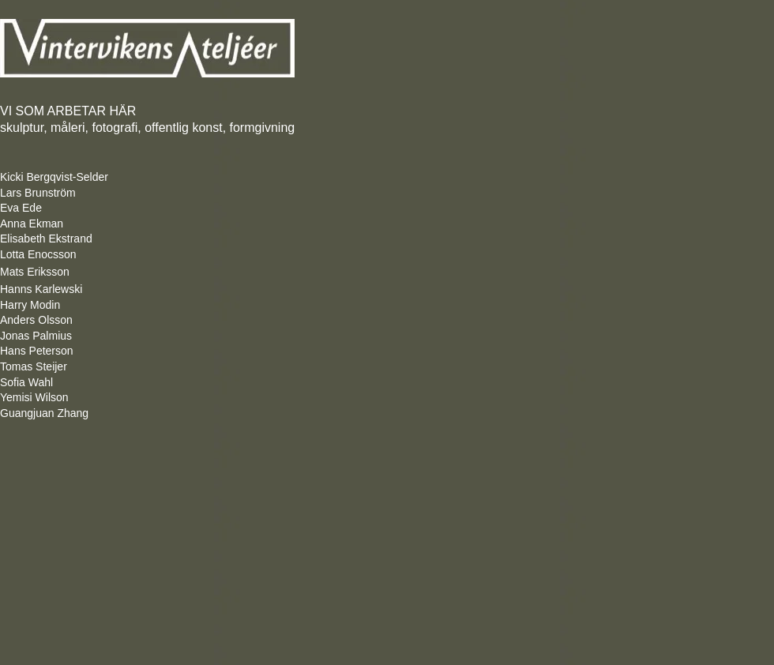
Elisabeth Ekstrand (46, 238)
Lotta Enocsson (38, 254)
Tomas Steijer (33, 366)
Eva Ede (21, 207)
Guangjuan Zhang (52, 413)
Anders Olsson (36, 320)
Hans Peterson (36, 350)
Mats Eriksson (35, 271)
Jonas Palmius (36, 335)
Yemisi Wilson (34, 397)
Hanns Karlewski (41, 289)
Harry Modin (30, 305)
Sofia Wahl (26, 382)
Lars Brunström (38, 192)
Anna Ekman (31, 223)
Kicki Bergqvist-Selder (54, 177)
